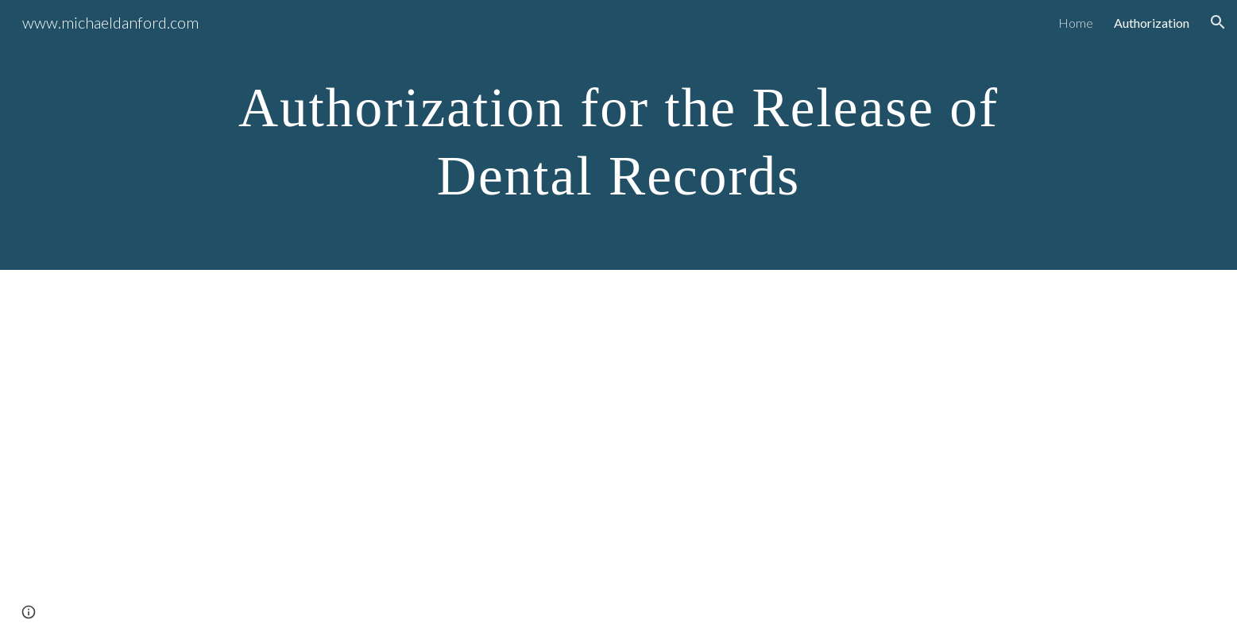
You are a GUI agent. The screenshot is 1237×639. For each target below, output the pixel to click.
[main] (618, 135)
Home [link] (1075, 22)
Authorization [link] (1151, 22)
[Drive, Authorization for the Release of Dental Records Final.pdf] (618, 454)
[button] (1218, 22)
